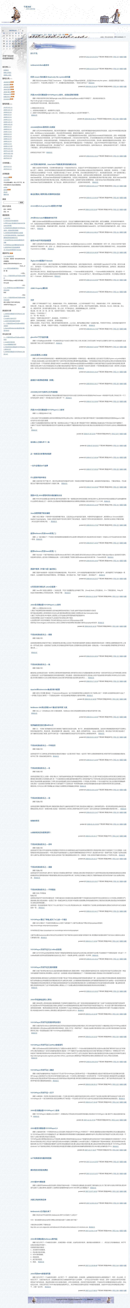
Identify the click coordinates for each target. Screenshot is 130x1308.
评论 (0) (116, 329)
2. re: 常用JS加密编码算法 (11, 268)
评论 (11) (116, 596)
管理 (70, 34)
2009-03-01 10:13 (92, 156)
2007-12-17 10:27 (90, 1150)
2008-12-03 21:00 (91, 209)
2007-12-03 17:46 (91, 1231)
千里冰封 (27, 7)
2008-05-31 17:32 (92, 525)
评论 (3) (116, 156)
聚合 (63, 34)
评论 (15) (116, 1037)
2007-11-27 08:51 (91, 1290)
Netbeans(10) (7, 94)
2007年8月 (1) (8, 169)
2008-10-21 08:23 (92, 232)
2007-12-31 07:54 (90, 1120)
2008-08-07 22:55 (92, 347)
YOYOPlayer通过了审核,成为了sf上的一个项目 (48, 920)
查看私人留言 (7, 75)
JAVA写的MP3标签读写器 (40, 1274)
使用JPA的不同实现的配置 (40, 240)
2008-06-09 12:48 (92, 505)
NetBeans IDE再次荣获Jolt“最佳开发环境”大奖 (48, 707)
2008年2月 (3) (8, 143)
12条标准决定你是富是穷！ (40, 832)
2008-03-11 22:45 (92, 717)
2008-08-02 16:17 (92, 384)
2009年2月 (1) (8, 117)
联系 (60, 34)
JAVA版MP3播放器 (37, 1182)
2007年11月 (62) (8, 151)
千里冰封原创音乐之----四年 (41, 844)
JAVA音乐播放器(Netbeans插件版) (43, 1239)
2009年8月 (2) (8, 112)
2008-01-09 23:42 (92, 1062)
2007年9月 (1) (8, 166)
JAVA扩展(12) (7, 92)
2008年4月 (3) (8, 139)
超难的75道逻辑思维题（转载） (42, 380)
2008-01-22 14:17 (92, 911)
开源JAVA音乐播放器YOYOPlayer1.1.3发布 (47, 410)
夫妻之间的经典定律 (38, 1200)
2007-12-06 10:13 (92, 1203)
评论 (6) (116, 232)
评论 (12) (116, 1084)
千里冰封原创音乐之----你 (40, 798)
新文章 (55, 34)
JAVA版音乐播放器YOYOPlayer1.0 (44, 1128)
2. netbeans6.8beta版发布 (11, 220)
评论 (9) (116, 737)
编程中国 (6, 194)
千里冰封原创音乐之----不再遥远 (42, 890)
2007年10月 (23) (8, 153)
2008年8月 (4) (8, 129)
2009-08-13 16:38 (91, 86)
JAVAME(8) (7, 84)
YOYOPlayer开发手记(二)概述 (42, 1070)
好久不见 (33, 53)
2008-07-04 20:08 (92, 487)
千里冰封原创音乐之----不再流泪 (42, 745)
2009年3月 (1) (8, 114)
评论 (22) (116, 941)
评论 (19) (116, 1191)
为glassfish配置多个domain (41, 261)
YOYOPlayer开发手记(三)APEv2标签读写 (46, 1045)
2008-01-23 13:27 (92, 881)
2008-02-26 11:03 (92, 790)
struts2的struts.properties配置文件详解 (46, 206)
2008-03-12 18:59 (90, 699)
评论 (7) (116, 372)
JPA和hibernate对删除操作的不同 (43, 218)
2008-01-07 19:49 (91, 1102)
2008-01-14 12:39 (91, 1014)
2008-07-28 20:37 (93, 445)
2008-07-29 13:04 (90, 434)
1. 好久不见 (7, 218)
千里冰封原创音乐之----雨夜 (41, 635)
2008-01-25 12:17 (91, 859)
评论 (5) (116, 561)
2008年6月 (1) (8, 134)
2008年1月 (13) (8, 146)
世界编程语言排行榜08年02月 (41, 725)
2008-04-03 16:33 (90, 626)
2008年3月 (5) (8, 141)
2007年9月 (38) (8, 156)
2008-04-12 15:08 (91, 596)
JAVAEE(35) (7, 82)
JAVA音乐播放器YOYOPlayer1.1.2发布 (45, 605)
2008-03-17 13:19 (92, 681)
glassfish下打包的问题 (39, 337)
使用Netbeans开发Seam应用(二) (43, 533)
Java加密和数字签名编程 (40, 513)
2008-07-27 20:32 (92, 469)
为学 (32, 300)
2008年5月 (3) (8, 136)
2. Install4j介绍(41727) (10, 318)
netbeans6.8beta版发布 (39, 65)
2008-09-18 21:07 (92, 292)
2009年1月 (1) (8, 119)
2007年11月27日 (46, 46)
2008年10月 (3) (8, 124)
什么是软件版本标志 (38, 477)
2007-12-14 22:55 (92, 1162)
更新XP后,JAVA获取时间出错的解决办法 (46, 495)
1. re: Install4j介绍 (9, 256)
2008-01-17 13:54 (91, 941)
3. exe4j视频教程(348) (10, 344)
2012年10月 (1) (8, 107)
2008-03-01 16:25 (92, 737)
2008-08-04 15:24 (92, 372)
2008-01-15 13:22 (92, 991)
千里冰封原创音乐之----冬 (40, 768)
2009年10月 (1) (8, 110)
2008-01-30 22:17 (91, 836)
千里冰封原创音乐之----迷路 (41, 867)
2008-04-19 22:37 (92, 578)
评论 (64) (116, 1150)
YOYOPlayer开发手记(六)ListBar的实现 (45, 949)
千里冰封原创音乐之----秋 (40, 664)
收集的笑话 (34, 821)
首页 (45, 34)
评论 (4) (116, 86)
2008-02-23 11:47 (92, 812)
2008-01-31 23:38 (93, 824)
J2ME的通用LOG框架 (38, 355)
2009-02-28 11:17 (92, 186)
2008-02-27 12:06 (92, 760)
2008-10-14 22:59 (92, 280)
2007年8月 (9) (8, 158)
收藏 (124, 57)
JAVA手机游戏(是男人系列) (41, 1000)
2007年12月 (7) (8, 148)
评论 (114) (115, 1120)
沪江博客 (98, 1299)
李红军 (5, 192)
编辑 (121, 57)
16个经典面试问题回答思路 (40, 1158)
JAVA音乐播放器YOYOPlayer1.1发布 (44, 1110)
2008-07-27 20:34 (92, 457)
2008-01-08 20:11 (91, 1084)
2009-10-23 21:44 (92, 69)
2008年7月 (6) (8, 131)
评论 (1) (116, 292)
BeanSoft (6, 177)
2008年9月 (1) (8, 126)
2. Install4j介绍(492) (9, 342)
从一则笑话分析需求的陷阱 (40, 454)
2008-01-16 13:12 (92, 959)
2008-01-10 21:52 (91, 1037)
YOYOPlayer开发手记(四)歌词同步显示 (45, 1022)
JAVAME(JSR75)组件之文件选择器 (44, 392)
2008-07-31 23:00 (92, 401)
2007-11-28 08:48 (91, 1265)
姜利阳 (5, 189)
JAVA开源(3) (7, 89)
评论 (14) (116, 836)
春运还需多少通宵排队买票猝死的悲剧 (45, 194)
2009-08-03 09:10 (90, 119)
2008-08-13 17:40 (92, 329)
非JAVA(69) (7, 99)
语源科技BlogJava (37, 34)
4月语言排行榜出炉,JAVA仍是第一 (43, 587)
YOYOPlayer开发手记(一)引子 (42, 1093)
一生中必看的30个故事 (39, 466)
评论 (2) (116, 57)
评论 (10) (116, 1014)
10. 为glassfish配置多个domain (12, 249)
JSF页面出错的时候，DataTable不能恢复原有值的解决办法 (53, 164)
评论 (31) (116, 1231)
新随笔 (50, 34)
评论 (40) (116, 699)
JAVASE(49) (7, 87)
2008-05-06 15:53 (92, 561)
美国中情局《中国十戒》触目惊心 (43, 569)
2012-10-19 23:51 (92, 57)
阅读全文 (92, 83)
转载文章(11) (7, 96)
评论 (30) (116, 1290)
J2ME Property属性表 (39, 288)
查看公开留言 (7, 72)
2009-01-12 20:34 (92, 198)
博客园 (84, 1299)
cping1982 (7, 180)
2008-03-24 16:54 (92, 656)
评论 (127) (115, 434)
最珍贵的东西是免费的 (39, 1170)
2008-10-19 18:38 (92, 252)
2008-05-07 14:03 (92, 543)
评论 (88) (116, 626)
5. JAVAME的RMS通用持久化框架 (13, 232)
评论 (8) (116, 198)
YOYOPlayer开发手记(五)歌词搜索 (43, 967)
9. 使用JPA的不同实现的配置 (12, 247)
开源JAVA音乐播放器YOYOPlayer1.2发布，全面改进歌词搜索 (54, 95)
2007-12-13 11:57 (92, 1173)
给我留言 (6, 70)
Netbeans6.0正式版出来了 (40, 1211)
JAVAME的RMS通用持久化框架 (42, 127)
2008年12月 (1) (8, 122)
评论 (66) (116, 119)
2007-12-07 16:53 (91, 1191)
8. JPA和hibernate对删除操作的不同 (14, 245)
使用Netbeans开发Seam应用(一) (43, 551)
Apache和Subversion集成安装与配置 (45, 689)
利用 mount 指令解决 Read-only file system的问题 (50, 77)
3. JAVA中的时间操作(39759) (12, 321)
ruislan (5, 187)
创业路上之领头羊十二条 (40, 442)
